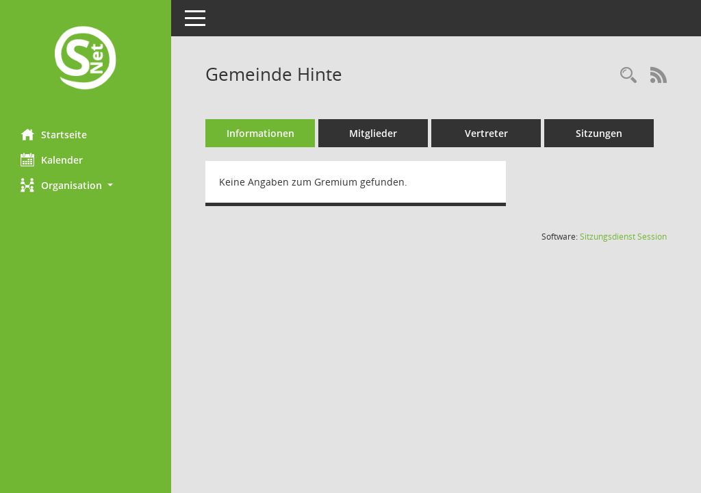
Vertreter (486, 133)
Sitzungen (599, 133)
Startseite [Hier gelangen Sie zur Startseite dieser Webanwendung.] (54, 134)
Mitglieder (373, 133)
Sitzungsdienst (623, 236)
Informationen (260, 133)
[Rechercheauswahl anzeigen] (628, 75)
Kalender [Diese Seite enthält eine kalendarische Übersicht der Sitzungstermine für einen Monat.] (52, 159)
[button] (85, 185)
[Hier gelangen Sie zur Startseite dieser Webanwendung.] (85, 59)
